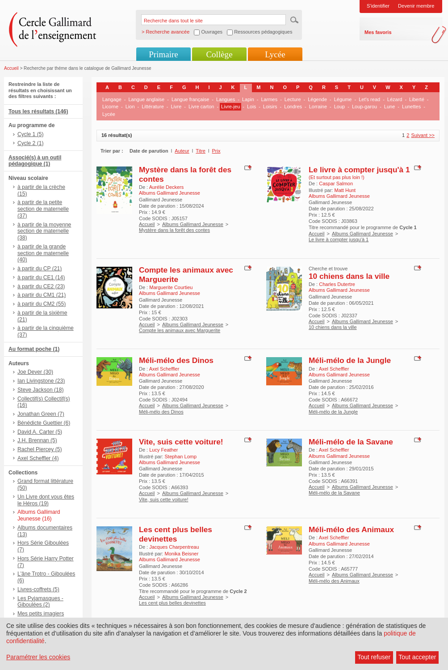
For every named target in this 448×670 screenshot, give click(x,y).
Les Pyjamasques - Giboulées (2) (40, 601)
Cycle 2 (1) (30, 143)
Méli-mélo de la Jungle (350, 360)
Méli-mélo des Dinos (176, 360)
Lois (251, 106)
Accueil (11, 68)
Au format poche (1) (33, 349)
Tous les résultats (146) (38, 111)
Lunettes (411, 106)
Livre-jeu (230, 106)
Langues (225, 99)
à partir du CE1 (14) (41, 277)
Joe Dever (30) (35, 372)
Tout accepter (417, 657)
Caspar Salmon (336, 183)
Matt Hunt (345, 190)
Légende (317, 99)
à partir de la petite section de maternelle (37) (43, 209)
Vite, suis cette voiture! (181, 441)
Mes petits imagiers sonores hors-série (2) (43, 616)
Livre (176, 106)
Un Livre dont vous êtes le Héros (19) (45, 500)
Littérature (153, 106)
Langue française (190, 99)
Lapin (248, 99)
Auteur (182, 151)
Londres (293, 106)
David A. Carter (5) (39, 432)
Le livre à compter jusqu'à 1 (359, 169)
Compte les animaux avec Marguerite (179, 330)
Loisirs (270, 106)
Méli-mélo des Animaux (351, 529)
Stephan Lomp (180, 456)
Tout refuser (373, 657)
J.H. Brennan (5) (37, 440)
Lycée (275, 54)
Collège (219, 54)
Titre (200, 151)
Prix (216, 151)
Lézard (394, 99)
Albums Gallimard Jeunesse (192, 224)
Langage (111, 99)
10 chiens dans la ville (349, 276)
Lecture (293, 99)
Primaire (163, 54)
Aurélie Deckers (166, 187)
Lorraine (318, 106)
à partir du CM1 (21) (41, 295)
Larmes (269, 99)
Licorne (110, 106)
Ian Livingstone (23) (41, 381)
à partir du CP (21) (39, 268)
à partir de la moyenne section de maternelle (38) (44, 231)
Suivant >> (423, 135)
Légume (343, 99)
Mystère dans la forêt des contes (174, 230)
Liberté (416, 99)
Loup (339, 106)
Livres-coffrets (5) (38, 589)
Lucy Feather (163, 449)
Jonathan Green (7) (40, 414)
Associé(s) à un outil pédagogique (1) (34, 160)
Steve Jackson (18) (40, 390)
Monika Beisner (181, 553)
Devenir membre (416, 6)
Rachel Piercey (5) (39, 449)
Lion (130, 106)
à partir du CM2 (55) (41, 304)
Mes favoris (378, 32)
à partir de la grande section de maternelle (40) (43, 253)
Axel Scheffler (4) (38, 458)
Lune (389, 106)
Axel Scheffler (164, 368)
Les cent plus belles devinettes (175, 534)
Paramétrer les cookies (38, 657)
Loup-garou (364, 106)
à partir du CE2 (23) (41, 286)
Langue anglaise (147, 99)
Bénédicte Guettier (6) (43, 423)
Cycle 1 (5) (30, 134)
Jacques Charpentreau (174, 547)
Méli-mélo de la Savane (351, 441)
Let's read (369, 99)
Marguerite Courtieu (171, 287)
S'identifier (378, 6)
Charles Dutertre (337, 284)
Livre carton (201, 106)
